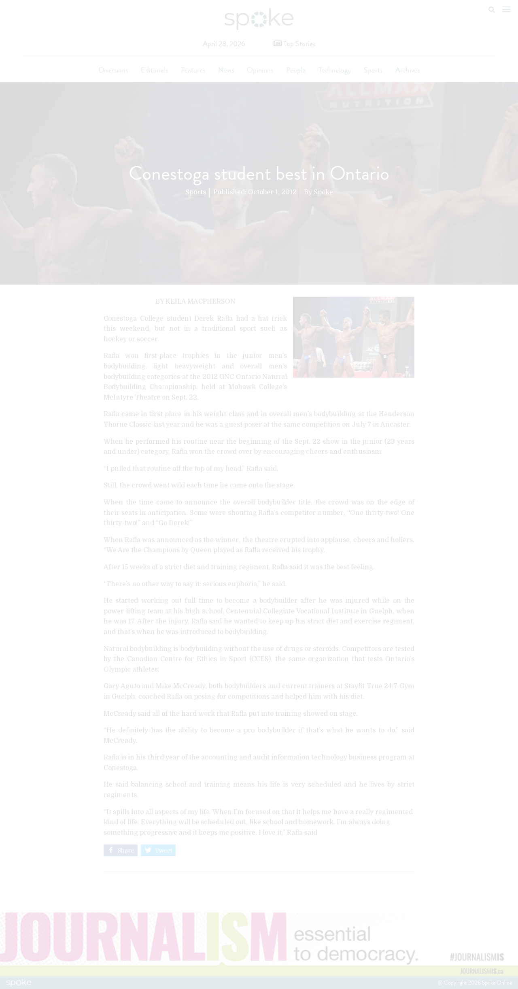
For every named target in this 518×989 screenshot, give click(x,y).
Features (193, 69)
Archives (407, 69)
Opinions (260, 69)
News (226, 69)
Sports (373, 69)
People (296, 69)
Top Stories (294, 43)
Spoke (323, 192)
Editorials (154, 69)
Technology (334, 69)
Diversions (113, 69)
